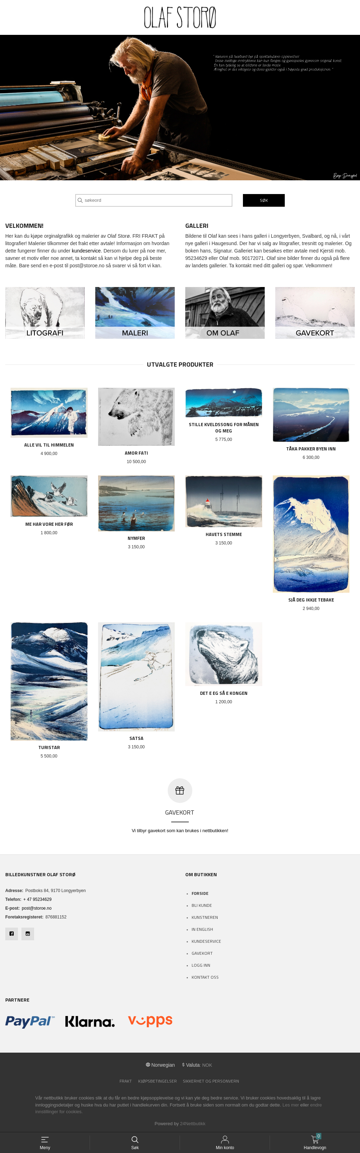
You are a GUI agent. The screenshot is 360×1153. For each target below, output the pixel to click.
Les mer (290, 1105)
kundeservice (86, 251)
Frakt (126, 1081)
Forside (200, 893)
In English (202, 929)
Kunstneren (205, 917)
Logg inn (201, 965)
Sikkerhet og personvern (211, 1081)
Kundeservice (206, 941)
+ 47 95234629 (37, 899)
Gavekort (202, 953)
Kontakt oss (205, 977)
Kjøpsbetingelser (157, 1081)
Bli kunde (202, 905)
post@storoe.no (37, 908)
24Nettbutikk (192, 1123)
